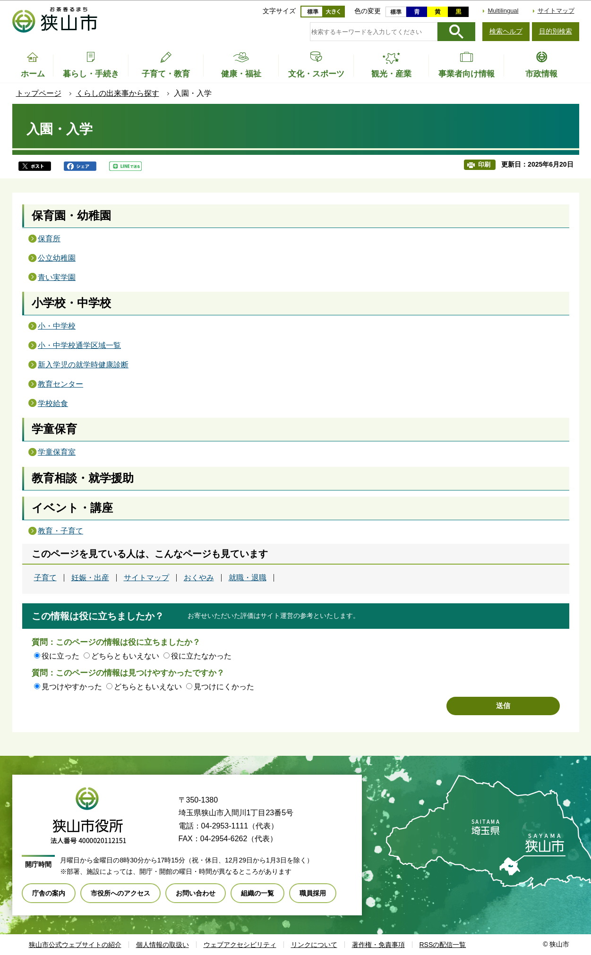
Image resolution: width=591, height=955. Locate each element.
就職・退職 (247, 578)
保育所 (49, 239)
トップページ (38, 93)
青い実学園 (57, 277)
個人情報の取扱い (162, 944)
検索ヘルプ (505, 31)
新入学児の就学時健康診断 (83, 365)
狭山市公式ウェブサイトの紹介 (75, 944)
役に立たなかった (201, 656)
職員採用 (313, 893)
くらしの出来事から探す (117, 93)
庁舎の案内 (48, 893)
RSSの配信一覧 (443, 944)
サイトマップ (556, 10)
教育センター (60, 384)
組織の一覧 (257, 893)
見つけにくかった (224, 687)
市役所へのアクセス (120, 893)
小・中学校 (57, 326)
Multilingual (503, 10)
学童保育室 (57, 452)
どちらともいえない (125, 656)
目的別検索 (555, 31)
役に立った (60, 656)
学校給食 (53, 403)
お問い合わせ (195, 893)
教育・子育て (60, 531)
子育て (45, 578)
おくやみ (199, 578)
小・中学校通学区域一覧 (79, 345)
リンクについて (314, 944)
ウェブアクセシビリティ (240, 944)
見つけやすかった (72, 687)
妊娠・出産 (90, 578)
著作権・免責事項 (378, 944)
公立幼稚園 (57, 258)
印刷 (484, 164)
